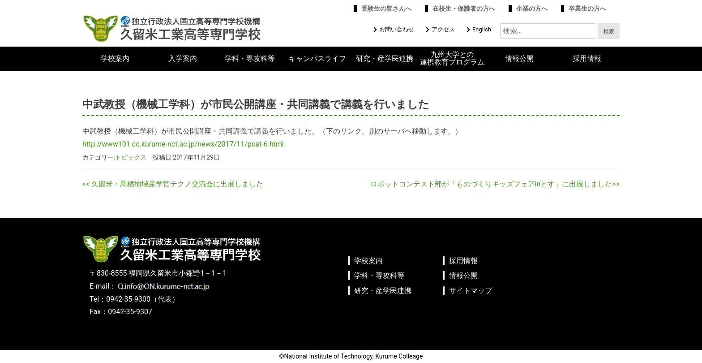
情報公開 (519, 59)
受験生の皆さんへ (386, 8)
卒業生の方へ (587, 8)
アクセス (443, 29)
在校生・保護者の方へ (463, 8)
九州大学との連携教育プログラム (452, 58)
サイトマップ (470, 290)
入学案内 (182, 59)
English (481, 29)
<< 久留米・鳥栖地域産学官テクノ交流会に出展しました (172, 184)
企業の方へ (532, 8)
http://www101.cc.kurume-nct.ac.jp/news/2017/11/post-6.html (183, 144)
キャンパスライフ (317, 59)
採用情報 (587, 59)
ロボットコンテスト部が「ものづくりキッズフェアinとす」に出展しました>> (495, 184)
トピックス (130, 157)
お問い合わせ (396, 29)
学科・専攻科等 (250, 59)
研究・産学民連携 (384, 59)
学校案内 (115, 59)
